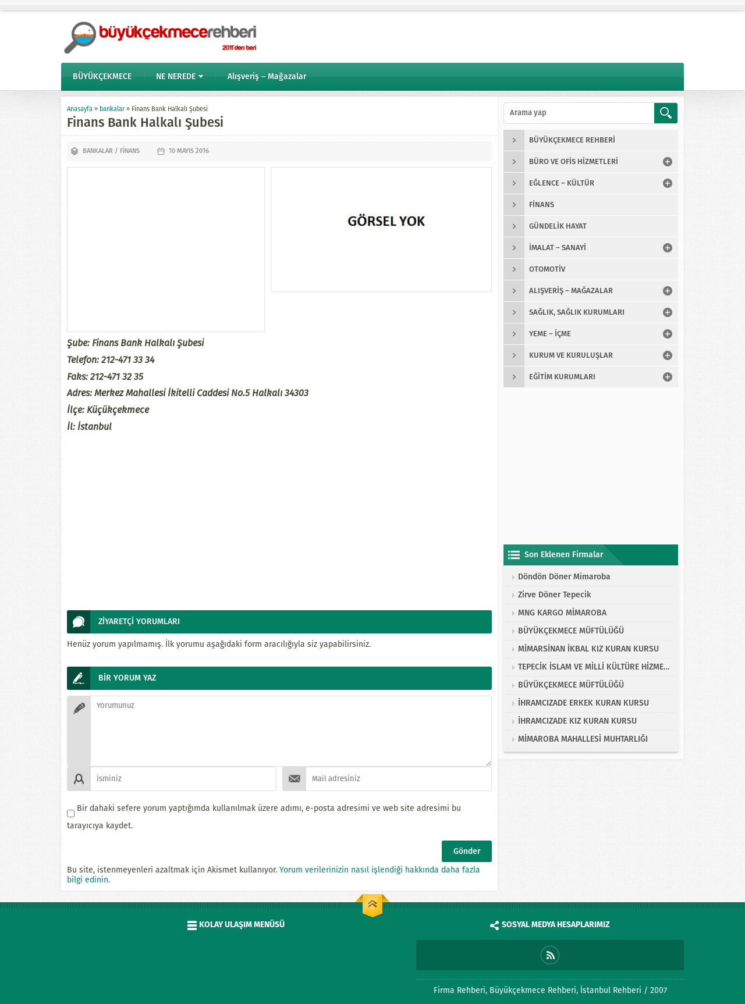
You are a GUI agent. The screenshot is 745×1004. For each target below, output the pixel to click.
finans (130, 151)
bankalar (112, 109)
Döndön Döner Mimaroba (564, 577)
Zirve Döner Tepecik (554, 595)
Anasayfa (80, 109)
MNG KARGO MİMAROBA (562, 613)
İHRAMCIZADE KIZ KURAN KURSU (577, 721)
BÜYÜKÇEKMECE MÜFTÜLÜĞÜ (571, 631)
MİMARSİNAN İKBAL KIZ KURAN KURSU (588, 649)
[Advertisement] (166, 249)
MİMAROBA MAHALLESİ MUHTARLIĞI (583, 739)
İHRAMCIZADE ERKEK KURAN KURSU (583, 703)
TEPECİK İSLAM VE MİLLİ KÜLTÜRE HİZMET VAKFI (593, 667)
